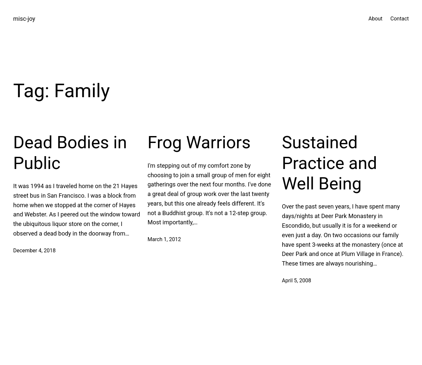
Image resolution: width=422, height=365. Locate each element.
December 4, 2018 (34, 250)
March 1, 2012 (164, 239)
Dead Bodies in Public (70, 152)
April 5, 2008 (296, 280)
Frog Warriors (199, 142)
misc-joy (24, 18)
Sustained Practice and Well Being (329, 163)
